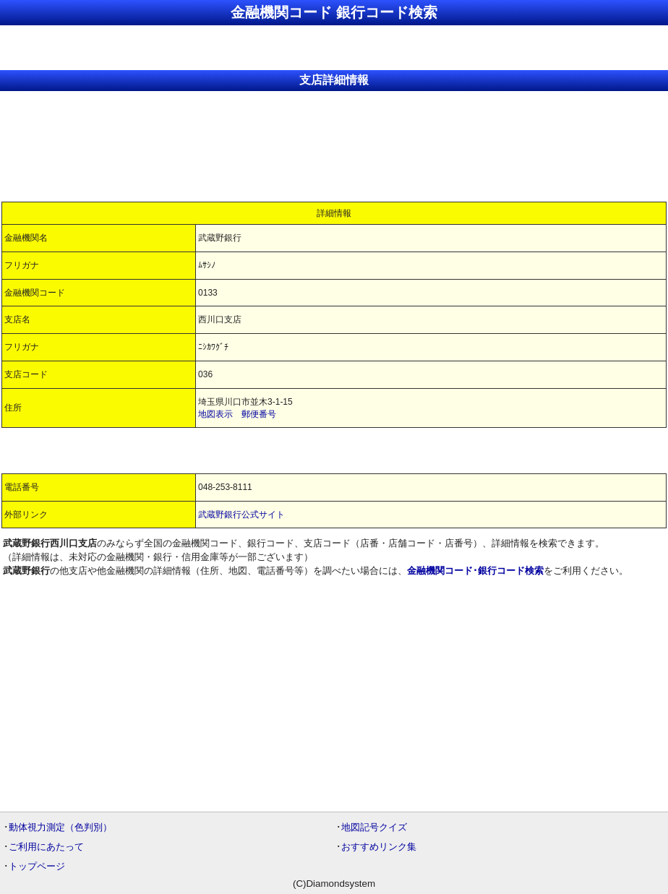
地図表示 (215, 414)
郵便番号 (258, 414)
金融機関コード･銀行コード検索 (475, 570)
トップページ (37, 866)
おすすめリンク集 (378, 846)
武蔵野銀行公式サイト (241, 515)
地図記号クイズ (374, 827)
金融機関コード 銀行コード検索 (334, 12)
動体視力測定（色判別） (60, 827)
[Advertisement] (334, 46)
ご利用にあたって (46, 846)
